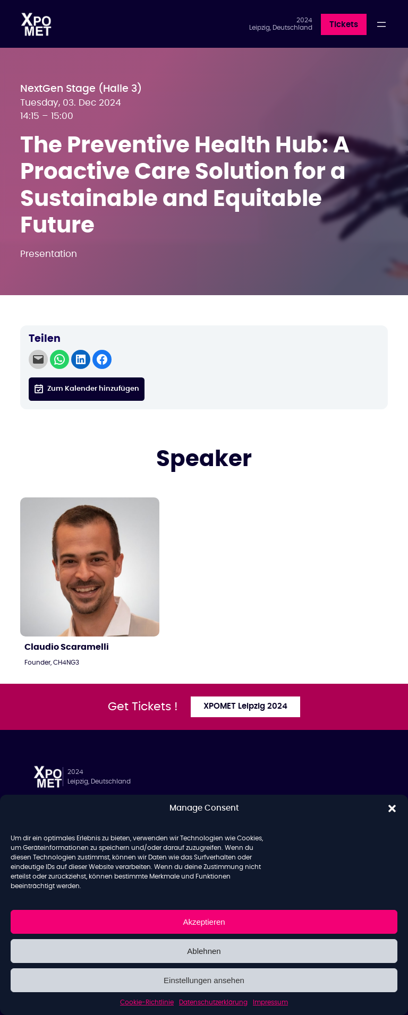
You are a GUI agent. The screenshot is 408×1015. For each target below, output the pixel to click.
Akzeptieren (204, 921)
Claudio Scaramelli (66, 647)
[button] (392, 808)
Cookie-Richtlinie (147, 1002)
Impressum (270, 1002)
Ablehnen (203, 951)
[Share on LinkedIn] (80, 359)
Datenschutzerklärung (213, 1002)
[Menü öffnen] (381, 24)
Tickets (343, 25)
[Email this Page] (38, 359)
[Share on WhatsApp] (59, 359)
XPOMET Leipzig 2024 (245, 706)
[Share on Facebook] (102, 359)
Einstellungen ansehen (204, 980)
